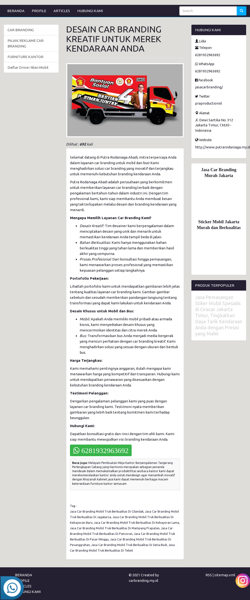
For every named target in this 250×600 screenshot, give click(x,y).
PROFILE (39, 11)
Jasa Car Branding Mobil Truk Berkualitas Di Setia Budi (129, 544)
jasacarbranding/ (209, 87)
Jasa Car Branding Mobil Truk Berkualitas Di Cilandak (107, 511)
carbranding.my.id (143, 580)
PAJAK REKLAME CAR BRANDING (26, 43)
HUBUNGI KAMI (90, 11)
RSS (208, 575)
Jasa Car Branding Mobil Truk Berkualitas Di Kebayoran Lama (136, 522)
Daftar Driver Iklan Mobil (28, 67)
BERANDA (15, 11)
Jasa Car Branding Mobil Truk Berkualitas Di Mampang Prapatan (114, 528)
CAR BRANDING (21, 30)
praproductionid (208, 103)
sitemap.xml (224, 575)
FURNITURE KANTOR (25, 57)
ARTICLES (61, 11)
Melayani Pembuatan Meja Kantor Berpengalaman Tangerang (130, 462)
